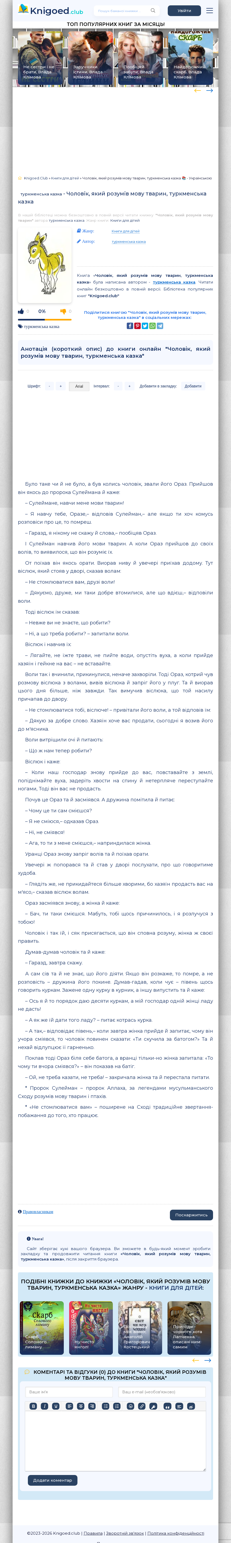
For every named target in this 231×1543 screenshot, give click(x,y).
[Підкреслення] (55, 1406)
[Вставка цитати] (167, 1406)
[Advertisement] (115, 129)
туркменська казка (41, 194)
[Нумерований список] (117, 1406)
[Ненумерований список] (105, 1406)
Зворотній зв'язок (125, 1533)
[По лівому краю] (69, 1406)
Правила (93, 1533)
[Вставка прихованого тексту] (191, 1406)
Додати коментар (52, 1480)
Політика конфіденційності (175, 1533)
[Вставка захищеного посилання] (153, 1406)
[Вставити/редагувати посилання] (142, 1406)
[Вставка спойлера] (179, 1406)
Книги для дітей (125, 220)
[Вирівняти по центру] (80, 1406)
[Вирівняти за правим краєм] (92, 1406)
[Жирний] (33, 1406)
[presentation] (197, 89)
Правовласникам (38, 1211)
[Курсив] (44, 1406)
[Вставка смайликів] (130, 1406)
